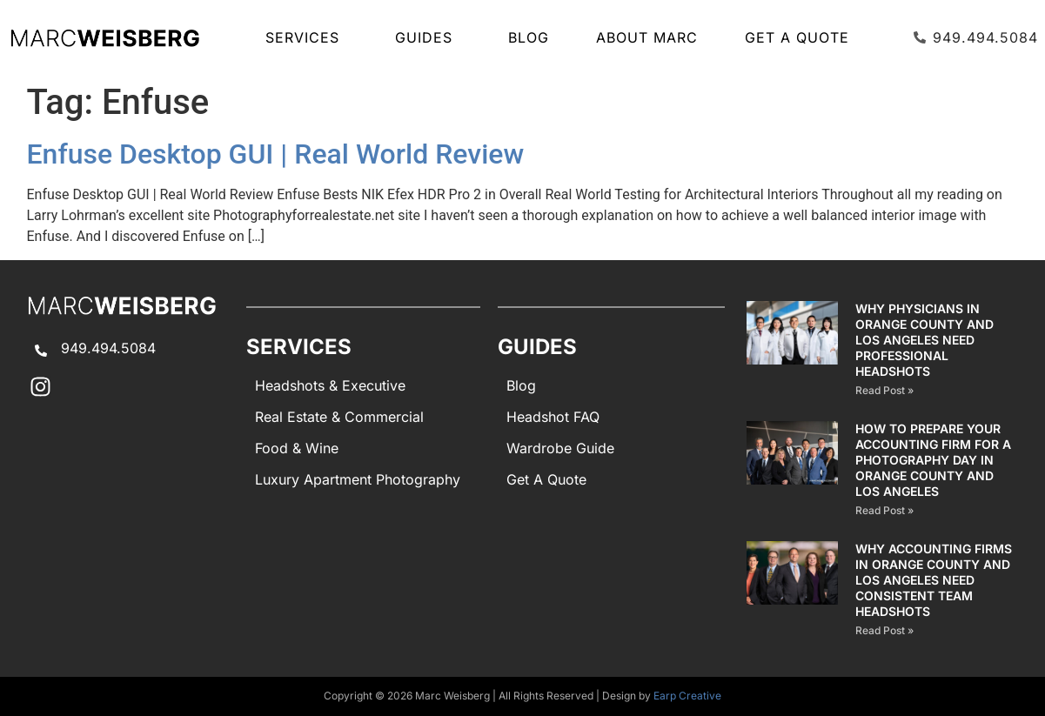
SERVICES (306, 37)
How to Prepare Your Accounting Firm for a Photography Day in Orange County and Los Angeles (933, 460)
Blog (528, 37)
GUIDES (428, 37)
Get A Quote (797, 37)
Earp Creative (687, 695)
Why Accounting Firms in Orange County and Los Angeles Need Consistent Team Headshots (933, 580)
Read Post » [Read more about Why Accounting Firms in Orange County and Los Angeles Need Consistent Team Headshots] (884, 630)
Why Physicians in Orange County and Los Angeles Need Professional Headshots (924, 339)
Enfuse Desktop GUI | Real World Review (276, 154)
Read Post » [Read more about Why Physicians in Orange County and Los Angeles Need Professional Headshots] (884, 390)
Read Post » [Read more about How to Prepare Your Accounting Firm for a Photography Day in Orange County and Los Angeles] (884, 510)
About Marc (647, 37)
